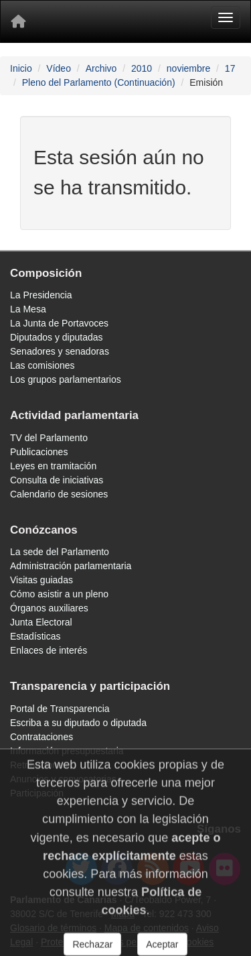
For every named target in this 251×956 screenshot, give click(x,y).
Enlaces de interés (48, 650)
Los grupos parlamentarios (65, 379)
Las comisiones (42, 365)
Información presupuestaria (67, 750)
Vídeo (58, 68)
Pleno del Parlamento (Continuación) (98, 82)
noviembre (188, 68)
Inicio (21, 68)
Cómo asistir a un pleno (59, 594)
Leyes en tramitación (53, 466)
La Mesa (28, 309)
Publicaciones (39, 451)
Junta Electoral (41, 622)
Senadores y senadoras (59, 351)
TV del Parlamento (49, 437)
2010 (141, 68)
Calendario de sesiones (59, 494)
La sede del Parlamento (59, 551)
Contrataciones (41, 736)
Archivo (101, 68)
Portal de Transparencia (60, 708)
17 (230, 68)
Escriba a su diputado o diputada (78, 722)
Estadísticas (35, 636)
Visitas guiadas (41, 580)
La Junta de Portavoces (59, 323)
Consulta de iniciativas (56, 480)
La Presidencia (41, 295)
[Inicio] (18, 21)
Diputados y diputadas (56, 337)
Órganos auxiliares (49, 608)
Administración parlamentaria (70, 565)
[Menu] (225, 17)
